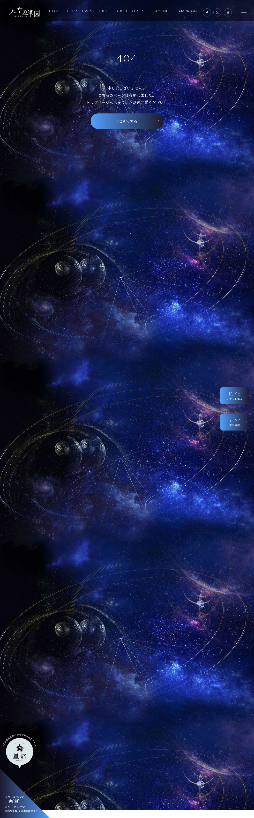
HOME (55, 11)
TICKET (120, 11)
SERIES (72, 11)
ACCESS (139, 11)
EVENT (88, 11)
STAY (234, 422)
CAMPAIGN (186, 11)
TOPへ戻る (127, 121)
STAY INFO (161, 11)
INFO (104, 11)
